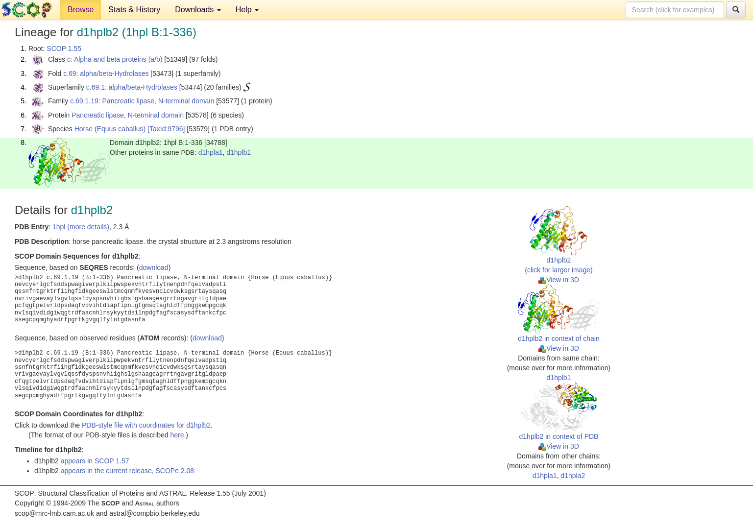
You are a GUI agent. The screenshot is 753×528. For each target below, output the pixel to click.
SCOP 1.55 (64, 48)
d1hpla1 (210, 152)
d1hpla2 (572, 476)
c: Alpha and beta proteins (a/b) (115, 59)
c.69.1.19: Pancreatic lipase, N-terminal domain (142, 101)
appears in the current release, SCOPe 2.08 (127, 471)
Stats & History (134, 9)
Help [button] (247, 9)
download (154, 267)
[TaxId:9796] (166, 129)
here (177, 435)
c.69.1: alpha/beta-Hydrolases (131, 87)
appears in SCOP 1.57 (95, 461)
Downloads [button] (198, 9)
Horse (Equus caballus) (110, 129)
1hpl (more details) (80, 227)
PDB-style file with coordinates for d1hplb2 (146, 425)
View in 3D (558, 280)
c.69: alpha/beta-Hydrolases (105, 73)
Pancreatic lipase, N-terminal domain (128, 115)
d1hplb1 (238, 152)
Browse (81, 9)
